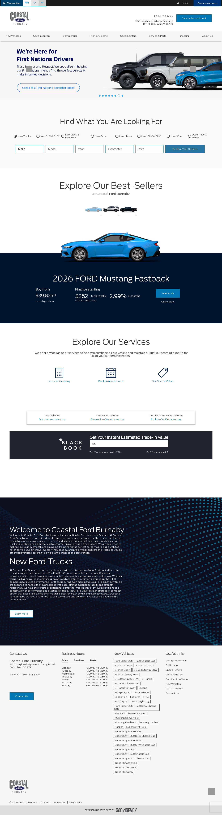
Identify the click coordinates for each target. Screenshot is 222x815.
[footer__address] (33, 666)
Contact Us (21, 696)
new (65, 550)
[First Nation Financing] (111, 69)
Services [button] (79, 660)
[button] (12, 3)
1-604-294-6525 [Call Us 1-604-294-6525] (163, 16)
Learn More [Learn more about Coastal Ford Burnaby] (21, 614)
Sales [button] (65, 660)
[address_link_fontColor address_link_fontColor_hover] (154, 22)
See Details (167, 293)
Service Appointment (194, 18)
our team (81, 596)
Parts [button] (93, 660)
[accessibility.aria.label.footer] (126, 810)
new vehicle (16, 541)
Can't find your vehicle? (157, 452)
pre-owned (79, 550)
